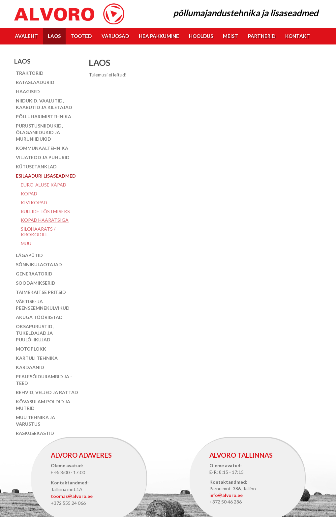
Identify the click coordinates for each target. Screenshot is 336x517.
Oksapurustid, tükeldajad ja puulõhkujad (34, 333)
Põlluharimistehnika (43, 116)
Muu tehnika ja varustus (35, 421)
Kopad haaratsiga (45, 220)
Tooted (81, 36)
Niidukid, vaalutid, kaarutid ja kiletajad (44, 104)
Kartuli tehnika (37, 358)
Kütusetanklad (36, 166)
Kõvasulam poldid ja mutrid (43, 405)
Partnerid (261, 36)
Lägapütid (29, 255)
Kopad (29, 193)
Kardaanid (30, 367)
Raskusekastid (35, 433)
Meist (230, 36)
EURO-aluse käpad (43, 184)
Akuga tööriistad (39, 317)
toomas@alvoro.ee (72, 496)
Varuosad (115, 36)
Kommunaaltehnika (42, 148)
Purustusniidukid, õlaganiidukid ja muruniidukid (39, 132)
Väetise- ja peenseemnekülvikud (43, 305)
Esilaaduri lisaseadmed (46, 176)
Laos (54, 36)
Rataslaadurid (35, 82)
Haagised (28, 91)
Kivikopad (34, 202)
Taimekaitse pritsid (41, 292)
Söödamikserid (35, 283)
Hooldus (201, 36)
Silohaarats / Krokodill (38, 231)
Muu (26, 243)
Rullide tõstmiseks (45, 211)
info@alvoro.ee (226, 495)
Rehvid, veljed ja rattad (47, 392)
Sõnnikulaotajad (39, 264)
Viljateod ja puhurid (43, 157)
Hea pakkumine (159, 36)
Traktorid (30, 73)
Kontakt (297, 36)
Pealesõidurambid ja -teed (44, 380)
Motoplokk (31, 349)
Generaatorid (34, 273)
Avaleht (26, 36)
